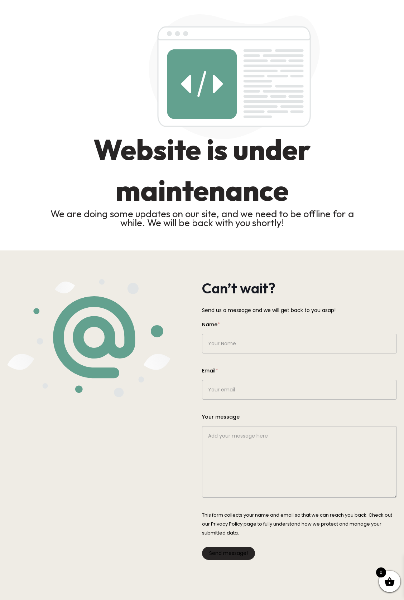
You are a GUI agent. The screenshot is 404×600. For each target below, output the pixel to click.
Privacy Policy (226, 524)
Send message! (228, 553)
